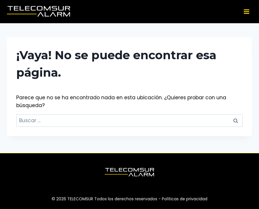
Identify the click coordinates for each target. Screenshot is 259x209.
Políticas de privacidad (184, 199)
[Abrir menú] (246, 11)
